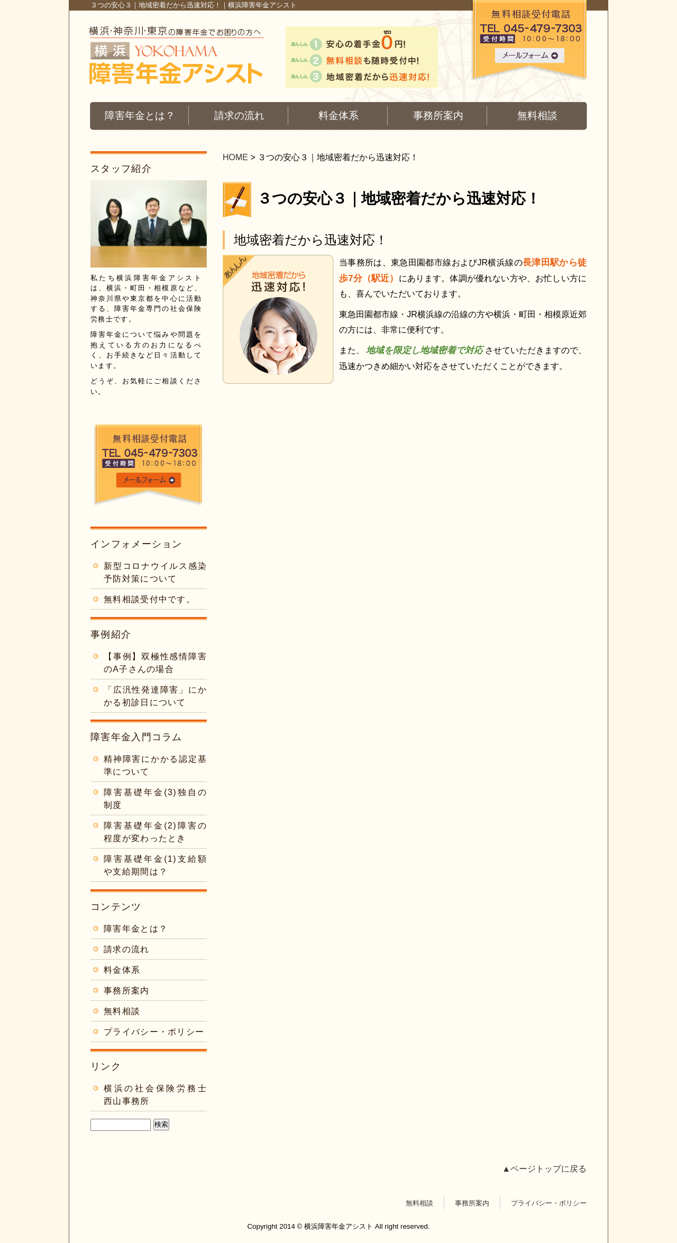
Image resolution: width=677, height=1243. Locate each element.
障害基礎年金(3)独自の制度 (155, 798)
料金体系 (338, 115)
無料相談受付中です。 (149, 599)
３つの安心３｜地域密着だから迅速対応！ (399, 198)
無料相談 (537, 115)
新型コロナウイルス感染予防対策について (155, 572)
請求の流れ (239, 115)
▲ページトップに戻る (544, 1168)
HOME (235, 157)
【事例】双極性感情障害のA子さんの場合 (155, 663)
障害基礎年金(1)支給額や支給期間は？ (155, 865)
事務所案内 (438, 115)
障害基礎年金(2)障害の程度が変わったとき (155, 832)
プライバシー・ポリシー (154, 1031)
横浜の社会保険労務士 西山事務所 (155, 1095)
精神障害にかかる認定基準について (155, 765)
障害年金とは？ (140, 115)
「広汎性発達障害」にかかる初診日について (155, 696)
